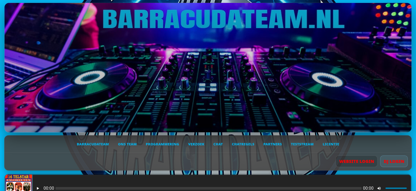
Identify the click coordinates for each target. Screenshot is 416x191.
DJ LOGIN (394, 161)
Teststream (302, 144)
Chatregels (243, 144)
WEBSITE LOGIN (356, 161)
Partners (272, 144)
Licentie (331, 144)
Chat (218, 144)
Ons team (127, 144)
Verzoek (196, 144)
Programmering (162, 144)
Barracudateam (93, 144)
